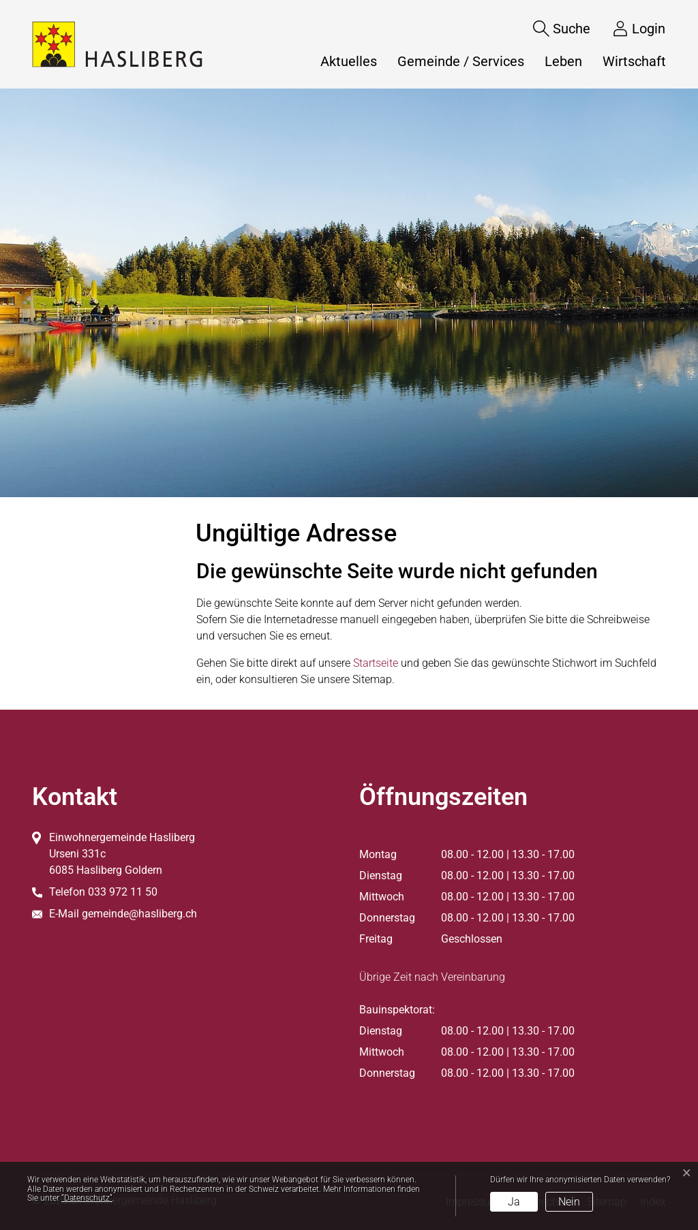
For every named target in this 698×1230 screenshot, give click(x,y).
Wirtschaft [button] (634, 61)
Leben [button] (563, 61)
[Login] (628, 29)
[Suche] (551, 29)
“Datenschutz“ (86, 1198)
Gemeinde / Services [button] (460, 61)
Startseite (375, 663)
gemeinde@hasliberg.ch (139, 913)
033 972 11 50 (122, 891)
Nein (569, 1201)
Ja (514, 1201)
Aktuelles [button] (348, 61)
